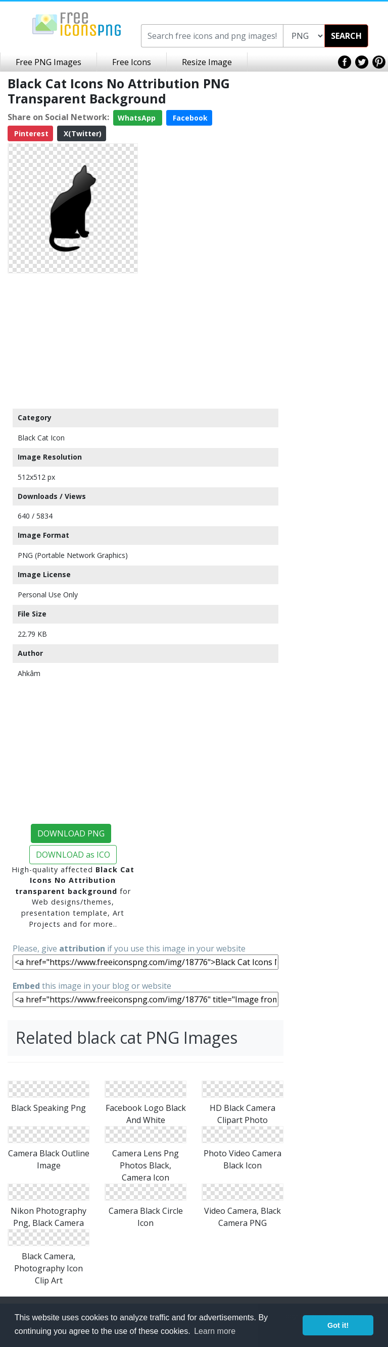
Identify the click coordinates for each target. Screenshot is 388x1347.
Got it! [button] (338, 1325)
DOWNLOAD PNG (71, 833)
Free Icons (131, 62)
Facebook (189, 118)
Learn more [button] (214, 1331)
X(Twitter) (82, 133)
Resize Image (207, 62)
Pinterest (30, 133)
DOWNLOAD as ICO (73, 854)
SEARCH (346, 35)
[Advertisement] (73, 340)
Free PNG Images (48, 62)
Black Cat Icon (41, 437)
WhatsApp (138, 118)
